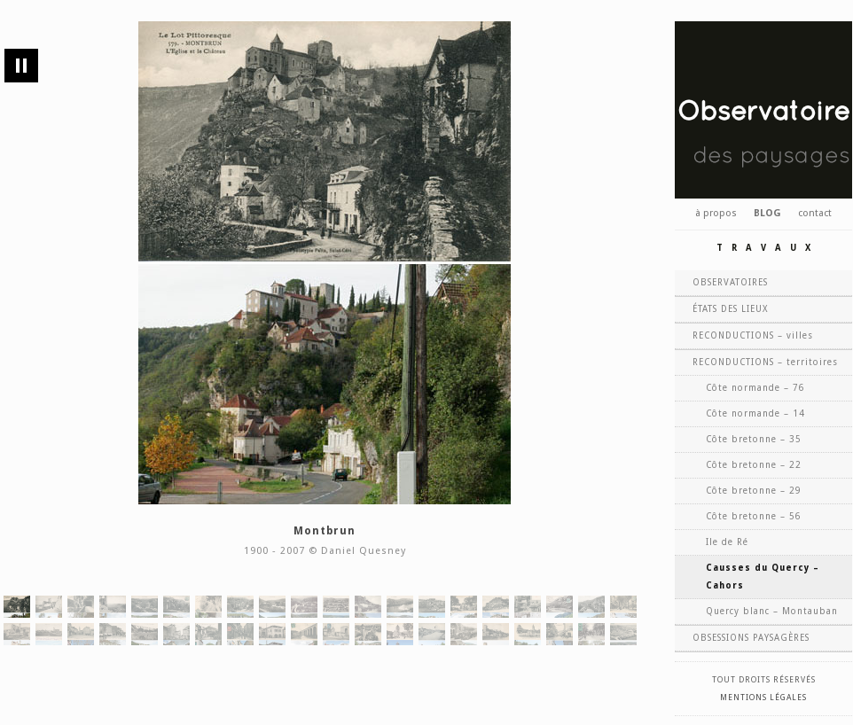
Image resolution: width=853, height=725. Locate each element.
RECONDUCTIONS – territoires (765, 362)
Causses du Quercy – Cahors (762, 576)
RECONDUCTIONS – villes (753, 335)
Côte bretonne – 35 (754, 439)
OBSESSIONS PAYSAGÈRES (751, 638)
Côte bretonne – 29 (754, 490)
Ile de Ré (727, 542)
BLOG (767, 213)
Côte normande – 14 (755, 413)
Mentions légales (763, 697)
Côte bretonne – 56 (754, 516)
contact (815, 213)
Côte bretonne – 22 (754, 465)
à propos (716, 213)
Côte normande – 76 (755, 388)
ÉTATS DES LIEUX (730, 309)
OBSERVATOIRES (730, 282)
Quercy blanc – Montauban (772, 611)
